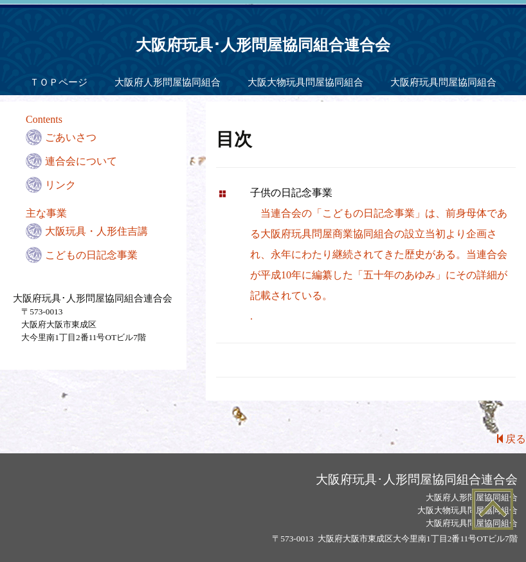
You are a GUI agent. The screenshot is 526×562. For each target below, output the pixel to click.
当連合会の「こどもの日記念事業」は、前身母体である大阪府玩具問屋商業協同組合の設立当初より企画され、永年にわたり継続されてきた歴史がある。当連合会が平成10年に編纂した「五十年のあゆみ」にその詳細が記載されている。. (378, 254)
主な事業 (46, 213)
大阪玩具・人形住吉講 (96, 231)
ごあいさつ (70, 137)
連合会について (81, 161)
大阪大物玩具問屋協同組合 (305, 82)
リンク (60, 184)
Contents (44, 119)
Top (492, 509)
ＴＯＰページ (58, 82)
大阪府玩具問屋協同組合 (443, 82)
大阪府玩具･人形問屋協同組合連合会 (263, 45)
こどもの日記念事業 (91, 254)
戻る (511, 438)
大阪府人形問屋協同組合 (167, 82)
